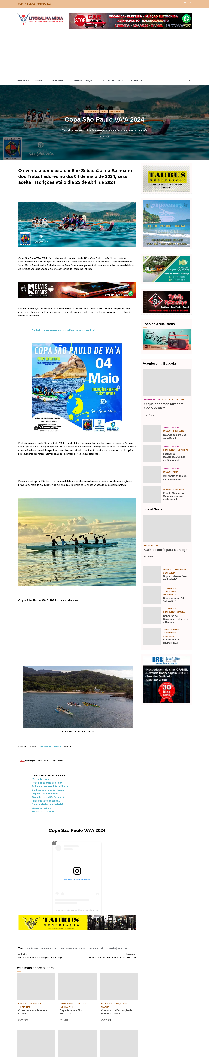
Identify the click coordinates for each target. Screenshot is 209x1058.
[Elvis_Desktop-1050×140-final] (77, 289)
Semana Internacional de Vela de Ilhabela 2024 (106, 955)
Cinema (167, 637)
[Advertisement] (104, 52)
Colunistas (136, 80)
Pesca (177, 478)
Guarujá (167, 434)
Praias (39, 80)
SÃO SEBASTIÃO (108, 948)
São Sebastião (117, 112)
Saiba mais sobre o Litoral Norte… (51, 786)
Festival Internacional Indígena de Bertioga (47, 955)
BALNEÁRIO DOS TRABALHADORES (41, 948)
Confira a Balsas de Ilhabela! (47, 804)
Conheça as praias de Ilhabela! (48, 789)
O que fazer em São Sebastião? (77, 986)
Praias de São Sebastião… (46, 800)
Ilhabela (22, 1004)
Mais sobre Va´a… (41, 779)
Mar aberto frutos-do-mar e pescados (152, 480)
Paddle (104, 112)
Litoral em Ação (84, 80)
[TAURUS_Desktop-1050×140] (77, 922)
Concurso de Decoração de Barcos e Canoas (119, 986)
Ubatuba (105, 1007)
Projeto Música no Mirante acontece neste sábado (152, 500)
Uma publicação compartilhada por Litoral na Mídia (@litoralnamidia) (87, 910)
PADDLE (83, 948)
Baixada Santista (153, 399)
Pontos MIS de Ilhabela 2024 (36, 1043)
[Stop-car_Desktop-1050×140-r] (130, 20)
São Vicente (150, 403)
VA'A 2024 (122, 948)
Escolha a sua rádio (42, 811)
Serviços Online (111, 80)
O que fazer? (24, 1007)
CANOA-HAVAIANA (68, 948)
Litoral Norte (91, 112)
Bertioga (149, 551)
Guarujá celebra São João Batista (152, 436)
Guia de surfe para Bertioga (167, 534)
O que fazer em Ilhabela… (46, 793)
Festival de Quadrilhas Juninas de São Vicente (152, 458)
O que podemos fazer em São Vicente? (167, 382)
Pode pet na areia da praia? (47, 782)
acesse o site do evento (50, 746)
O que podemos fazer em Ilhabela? (36, 986)
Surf (158, 551)
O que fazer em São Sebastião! (49, 797)
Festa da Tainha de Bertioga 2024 (77, 1043)
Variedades (59, 80)
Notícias (22, 80)
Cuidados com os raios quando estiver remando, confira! (63, 330)
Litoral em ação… (41, 807)
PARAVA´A (93, 948)
